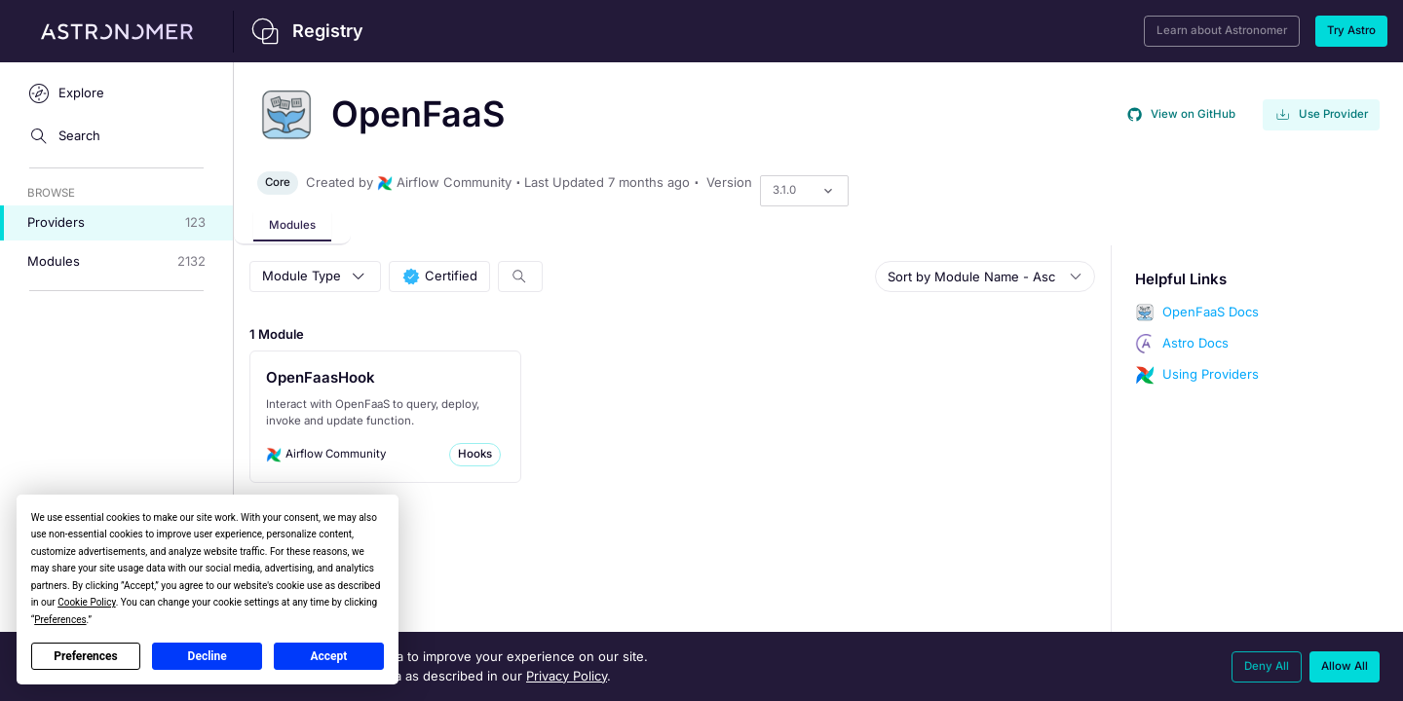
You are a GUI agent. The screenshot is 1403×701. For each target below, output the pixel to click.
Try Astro (1351, 30)
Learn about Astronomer (1222, 30)
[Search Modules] (520, 276)
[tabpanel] (818, 472)
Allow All (1344, 666)
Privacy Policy (566, 675)
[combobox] (776, 190)
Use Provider (1321, 114)
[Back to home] (572, 32)
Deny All (1266, 666)
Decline (207, 656)
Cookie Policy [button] (86, 602)
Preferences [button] (60, 619)
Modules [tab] (292, 225)
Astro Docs (1195, 342)
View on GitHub (1180, 114)
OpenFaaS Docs (1210, 311)
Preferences (86, 656)
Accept (328, 656)
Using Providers (1210, 374)
